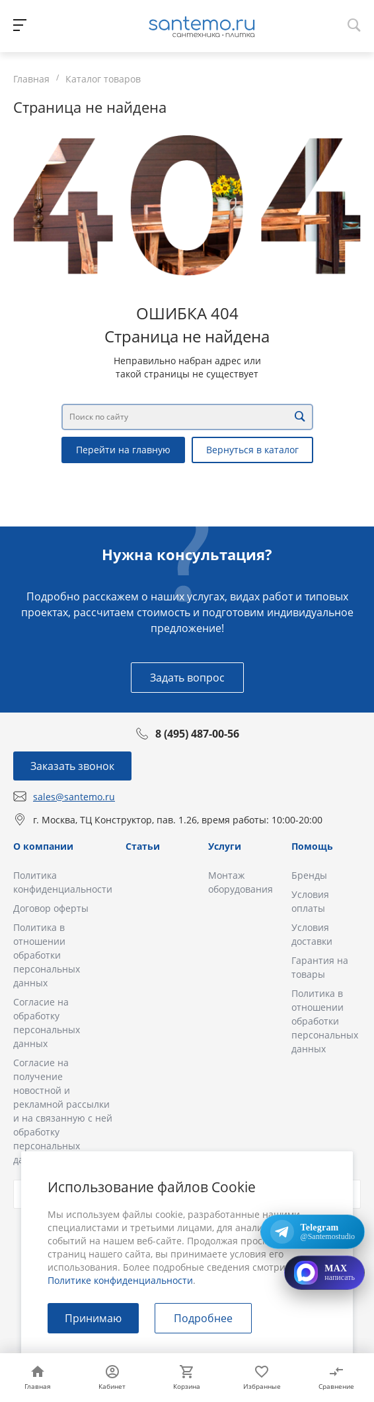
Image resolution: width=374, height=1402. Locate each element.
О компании (43, 846)
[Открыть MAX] (324, 1273)
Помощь (312, 846)
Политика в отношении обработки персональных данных (46, 955)
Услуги (224, 846)
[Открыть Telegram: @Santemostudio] (312, 1232)
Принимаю (93, 1318)
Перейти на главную (123, 449)
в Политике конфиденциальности (175, 1274)
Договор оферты (51, 908)
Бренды (309, 875)
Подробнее (203, 1318)
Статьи (143, 846)
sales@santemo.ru (74, 796)
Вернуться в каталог (252, 449)
